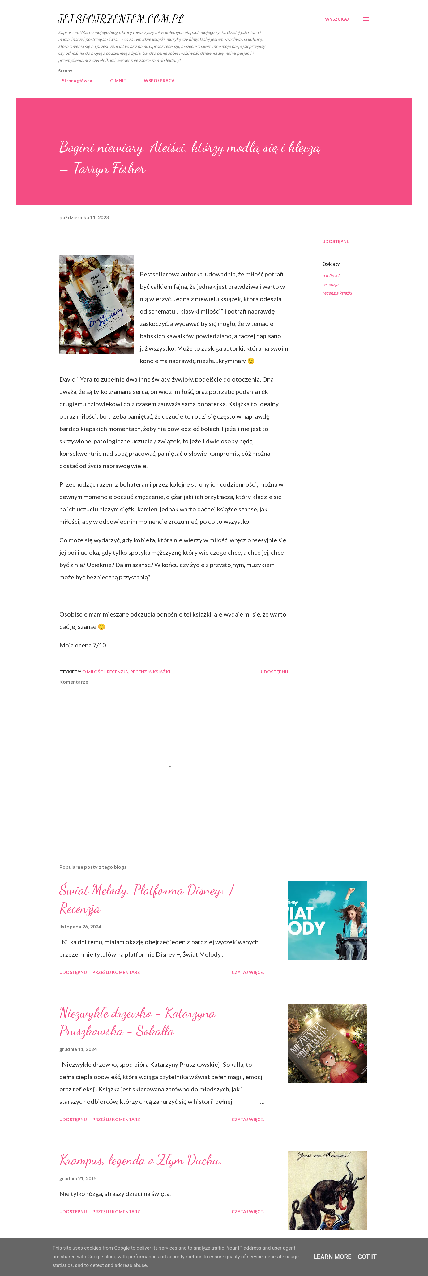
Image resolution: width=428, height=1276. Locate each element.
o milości (330, 275)
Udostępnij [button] (336, 241)
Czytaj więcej (248, 972)
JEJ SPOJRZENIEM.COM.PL (121, 19)
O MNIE (114, 80)
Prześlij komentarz (116, 972)
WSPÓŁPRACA (155, 80)
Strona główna (73, 80)
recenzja (330, 284)
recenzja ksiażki (337, 293)
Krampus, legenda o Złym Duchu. (140, 1160)
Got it (367, 1257)
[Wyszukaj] (337, 19)
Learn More (333, 1257)
